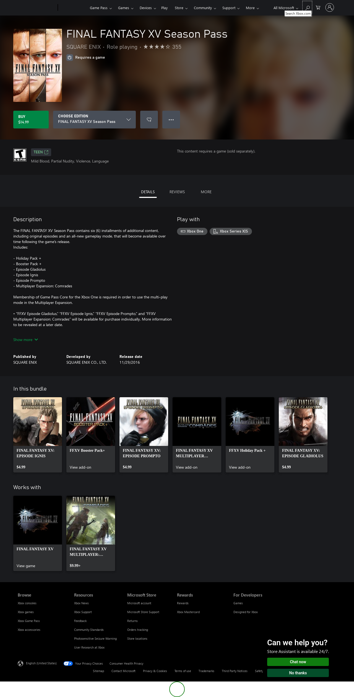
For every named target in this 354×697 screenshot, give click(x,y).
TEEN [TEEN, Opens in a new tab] (41, 152)
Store (179, 7)
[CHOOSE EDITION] (94, 119)
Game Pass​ (99, 7)
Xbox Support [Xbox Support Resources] (83, 612)
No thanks (298, 673)
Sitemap (98, 671)
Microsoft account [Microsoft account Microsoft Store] (139, 603)
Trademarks (206, 671)
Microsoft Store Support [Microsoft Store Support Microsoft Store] (143, 612)
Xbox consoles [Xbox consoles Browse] (27, 603)
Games (123, 7)
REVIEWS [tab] (177, 191)
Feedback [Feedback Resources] (80, 621)
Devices (146, 7)
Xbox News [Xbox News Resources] (81, 603)
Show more (25, 339)
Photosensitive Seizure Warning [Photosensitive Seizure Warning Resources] (95, 638)
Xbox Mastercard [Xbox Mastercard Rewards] (188, 612)
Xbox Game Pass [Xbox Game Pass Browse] (29, 621)
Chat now (298, 662)
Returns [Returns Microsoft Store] (132, 621)
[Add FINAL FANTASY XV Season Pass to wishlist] (149, 119)
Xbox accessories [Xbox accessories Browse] (29, 629)
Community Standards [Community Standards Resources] (89, 629)
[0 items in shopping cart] (318, 7)
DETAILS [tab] (148, 191)
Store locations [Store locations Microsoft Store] (137, 638)
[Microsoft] (37, 7)
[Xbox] (73, 7)
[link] (37, 435)
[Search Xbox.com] (307, 7)
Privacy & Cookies (155, 671)
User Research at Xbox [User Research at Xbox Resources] (89, 647)
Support (228, 7)
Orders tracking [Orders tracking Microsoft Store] (137, 629)
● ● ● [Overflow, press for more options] (171, 119)
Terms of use (183, 671)
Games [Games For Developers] (238, 603)
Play (164, 7)
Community (203, 7)
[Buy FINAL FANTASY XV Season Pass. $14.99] (31, 119)
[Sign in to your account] (329, 7)
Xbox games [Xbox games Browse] (26, 612)
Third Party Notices (235, 671)
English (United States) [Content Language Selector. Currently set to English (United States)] (41, 663)
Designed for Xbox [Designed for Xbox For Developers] (245, 612)
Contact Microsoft (123, 671)
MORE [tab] (206, 191)
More (250, 7)
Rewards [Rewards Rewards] (183, 603)
